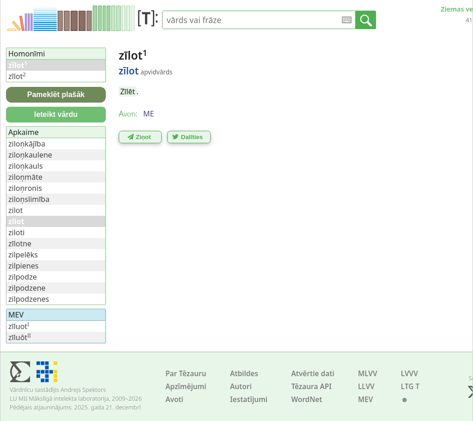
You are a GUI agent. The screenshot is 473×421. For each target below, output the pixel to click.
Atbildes (244, 373)
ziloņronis (25, 188)
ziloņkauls (25, 166)
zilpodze (22, 277)
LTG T (410, 386)
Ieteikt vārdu (56, 114)
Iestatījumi (248, 399)
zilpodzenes (28, 299)
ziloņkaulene (30, 155)
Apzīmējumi (185, 386)
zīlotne (19, 243)
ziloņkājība (26, 144)
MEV (365, 399)
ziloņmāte (25, 177)
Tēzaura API (311, 386)
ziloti (16, 232)
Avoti (174, 399)
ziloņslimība (28, 199)
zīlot (17, 76)
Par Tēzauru (185, 373)
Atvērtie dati (312, 373)
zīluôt (19, 337)
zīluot (18, 326)
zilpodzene (27, 288)
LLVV (366, 386)
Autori (241, 386)
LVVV (409, 373)
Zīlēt (127, 91)
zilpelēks (23, 255)
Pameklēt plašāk (56, 94)
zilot (15, 210)
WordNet (306, 399)
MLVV (367, 373)
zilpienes (23, 266)
